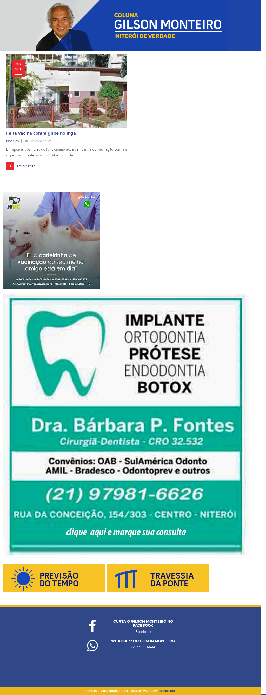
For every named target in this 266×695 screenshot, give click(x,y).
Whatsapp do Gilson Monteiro (143, 641)
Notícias (12, 141)
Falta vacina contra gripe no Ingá (41, 133)
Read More (26, 166)
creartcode (167, 691)
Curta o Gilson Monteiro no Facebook (143, 623)
